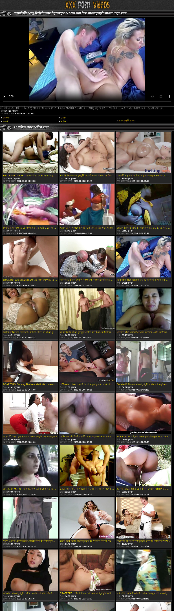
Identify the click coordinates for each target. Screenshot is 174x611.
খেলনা (6, 117)
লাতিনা (64, 121)
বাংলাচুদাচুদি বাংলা (126, 120)
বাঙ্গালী (6, 121)
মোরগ (63, 117)
